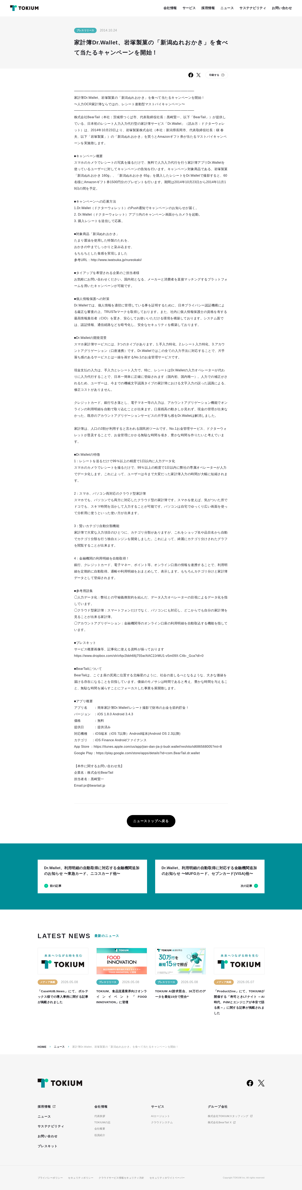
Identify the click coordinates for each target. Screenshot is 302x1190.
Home (42, 1046)
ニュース (59, 1046)
